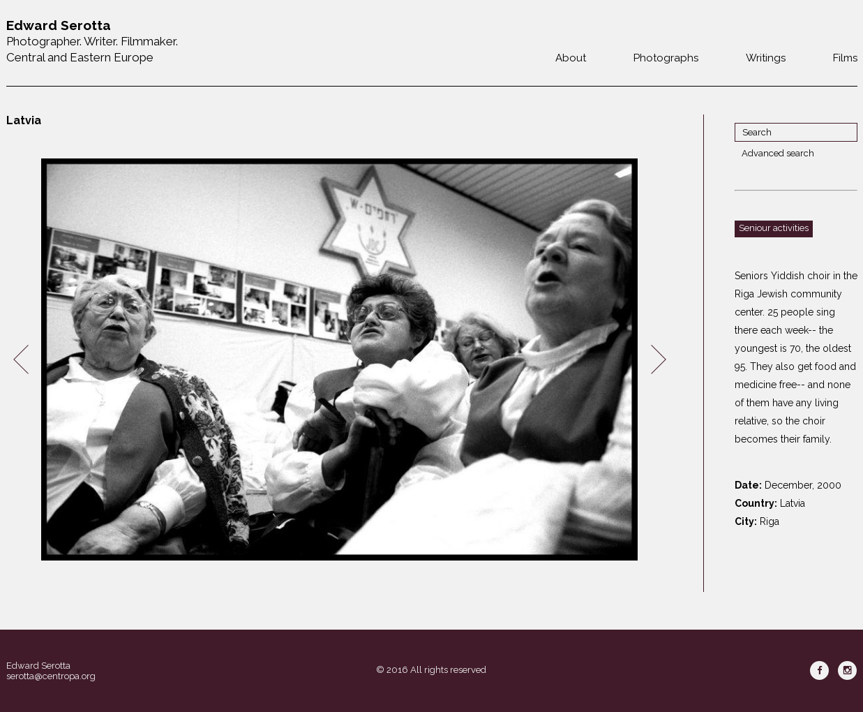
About (570, 58)
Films (845, 58)
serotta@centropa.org (51, 676)
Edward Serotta (38, 665)
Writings (766, 58)
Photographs (665, 58)
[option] (339, 360)
